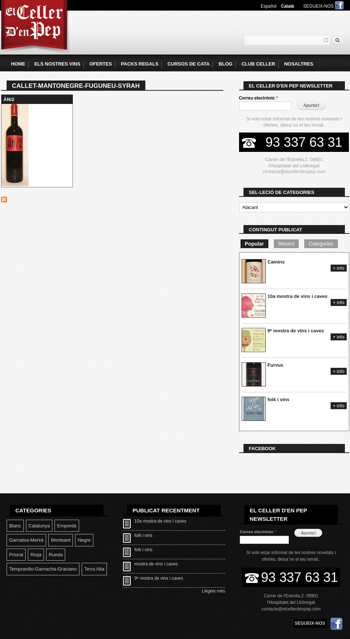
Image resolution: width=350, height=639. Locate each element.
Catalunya (39, 525)
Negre (84, 540)
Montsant (60, 540)
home (18, 64)
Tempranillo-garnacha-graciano (43, 569)
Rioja (35, 554)
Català (287, 6)
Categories (321, 244)
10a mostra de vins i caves (298, 296)
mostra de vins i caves (156, 564)
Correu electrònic (258, 98)
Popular (254, 244)
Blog (225, 64)
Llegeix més (213, 591)
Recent (286, 244)
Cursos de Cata (188, 64)
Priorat (16, 554)
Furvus (275, 365)
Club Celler (258, 64)
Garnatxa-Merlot (26, 540)
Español (268, 6)
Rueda (56, 554)
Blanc (15, 525)
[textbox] (287, 40)
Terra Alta (94, 569)
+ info (339, 268)
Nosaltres (298, 64)
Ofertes (100, 64)
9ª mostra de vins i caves (296, 330)
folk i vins (279, 399)
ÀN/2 (9, 99)
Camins (276, 262)
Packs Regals (139, 64)
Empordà (67, 525)
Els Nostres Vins (57, 64)
